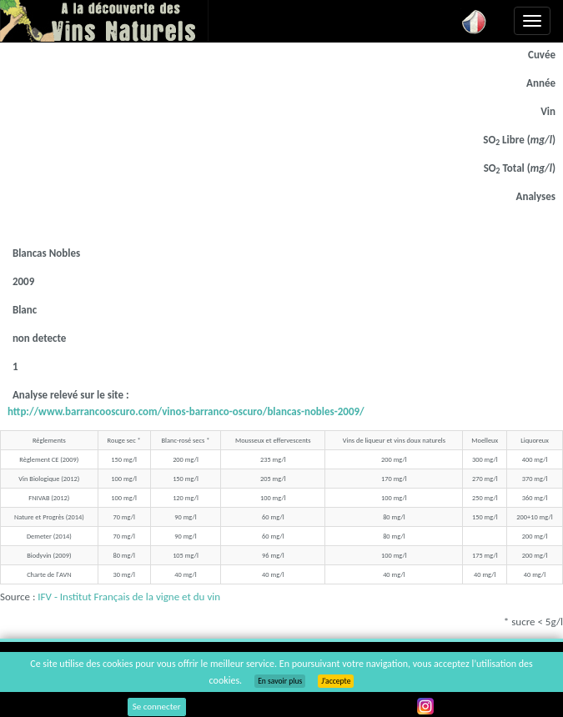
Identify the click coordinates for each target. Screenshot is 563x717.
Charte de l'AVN (49, 574)
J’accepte (335, 681)
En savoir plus (280, 681)
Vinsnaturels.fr (104, 21)
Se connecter (157, 706)
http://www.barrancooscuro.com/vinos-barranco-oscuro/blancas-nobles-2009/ (186, 411)
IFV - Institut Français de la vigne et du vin (129, 596)
